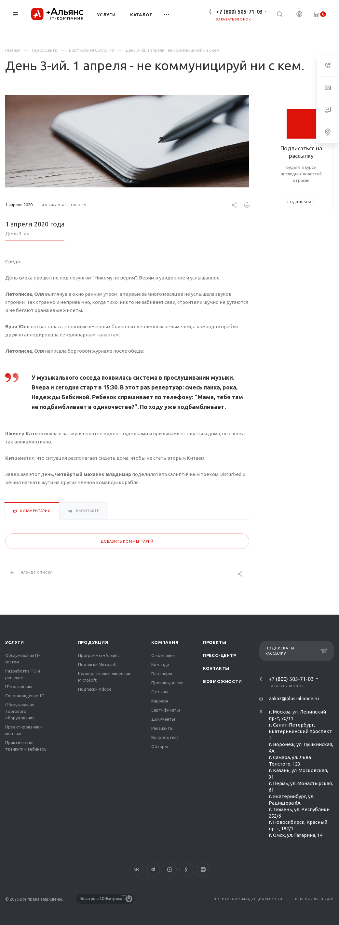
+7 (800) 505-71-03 (239, 12)
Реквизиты (162, 728)
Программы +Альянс (98, 655)
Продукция (93, 642)
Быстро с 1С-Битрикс (101, 898)
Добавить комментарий (127, 541)
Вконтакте (136, 870)
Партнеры (161, 673)
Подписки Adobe (95, 689)
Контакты (216, 668)
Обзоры (159, 746)
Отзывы (159, 691)
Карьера (159, 701)
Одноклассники (186, 870)
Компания (164, 642)
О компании (163, 655)
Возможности (222, 681)
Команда (160, 664)
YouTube (170, 870)
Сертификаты (165, 710)
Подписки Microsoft (97, 664)
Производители (167, 682)
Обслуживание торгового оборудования (19, 711)
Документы (163, 719)
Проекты (214, 642)
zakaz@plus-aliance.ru (294, 698)
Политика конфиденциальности (248, 899)
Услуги (14, 642)
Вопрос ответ (165, 737)
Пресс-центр (219, 655)
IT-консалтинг (19, 686)
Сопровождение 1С (24, 695)
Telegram (153, 870)
